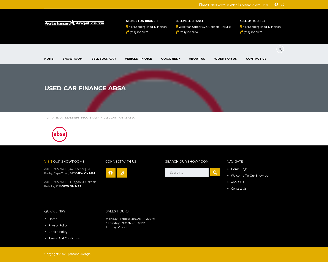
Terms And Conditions (64, 238)
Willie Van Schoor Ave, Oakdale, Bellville (203, 27)
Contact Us (256, 58)
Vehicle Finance (138, 58)
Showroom (72, 58)
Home (49, 58)
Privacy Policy (58, 225)
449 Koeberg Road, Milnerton (260, 27)
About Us (197, 58)
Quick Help (170, 58)
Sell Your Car (104, 58)
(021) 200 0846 (187, 32)
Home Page (239, 169)
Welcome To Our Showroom (251, 175)
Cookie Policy (58, 232)
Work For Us (225, 58)
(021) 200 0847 (251, 32)
